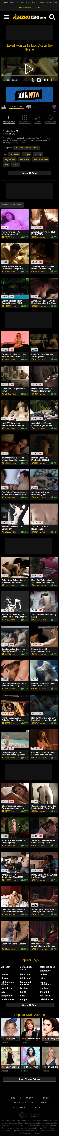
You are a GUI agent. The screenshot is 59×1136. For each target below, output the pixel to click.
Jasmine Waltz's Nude (48, 3)
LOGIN (37, 7)
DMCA (37, 1107)
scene (15, 164)
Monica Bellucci (41, 159)
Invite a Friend (20, 1103)
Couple (26, 154)
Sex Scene (24, 159)
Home (12, 1098)
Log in (46, 1098)
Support (42, 1103)
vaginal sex (10, 159)
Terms (22, 1107)
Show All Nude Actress (29, 1079)
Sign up (29, 1098)
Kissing (37, 154)
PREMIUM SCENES (29, 3)
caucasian (14, 154)
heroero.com (35, 1114)
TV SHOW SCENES (10, 3)
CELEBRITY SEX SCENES (26, 148)
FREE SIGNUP (25, 7)
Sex (6, 164)
